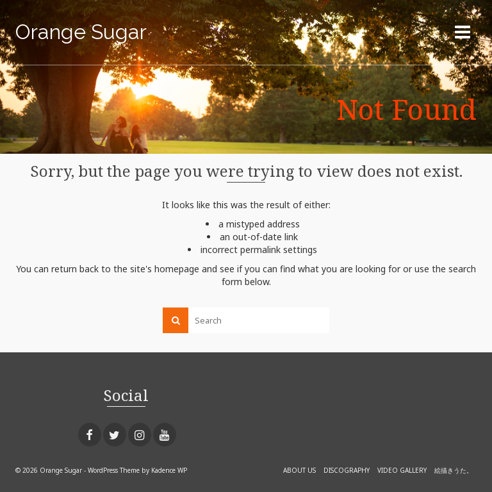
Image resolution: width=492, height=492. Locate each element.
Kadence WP (169, 470)
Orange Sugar (81, 32)
